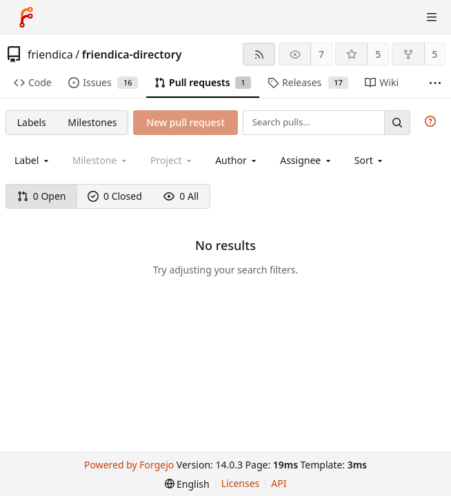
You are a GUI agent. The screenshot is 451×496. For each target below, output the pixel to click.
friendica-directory (132, 54)
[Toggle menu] (431, 17)
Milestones (92, 122)
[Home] (26, 17)
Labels (31, 122)
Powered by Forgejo (129, 464)
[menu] (369, 160)
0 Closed (115, 196)
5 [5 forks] (434, 54)
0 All (181, 196)
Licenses (240, 483)
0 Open (41, 196)
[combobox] (33, 160)
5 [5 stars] (378, 54)
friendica (50, 54)
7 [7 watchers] (321, 54)
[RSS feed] (259, 54)
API (278, 483)
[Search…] (397, 122)
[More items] (435, 83)
